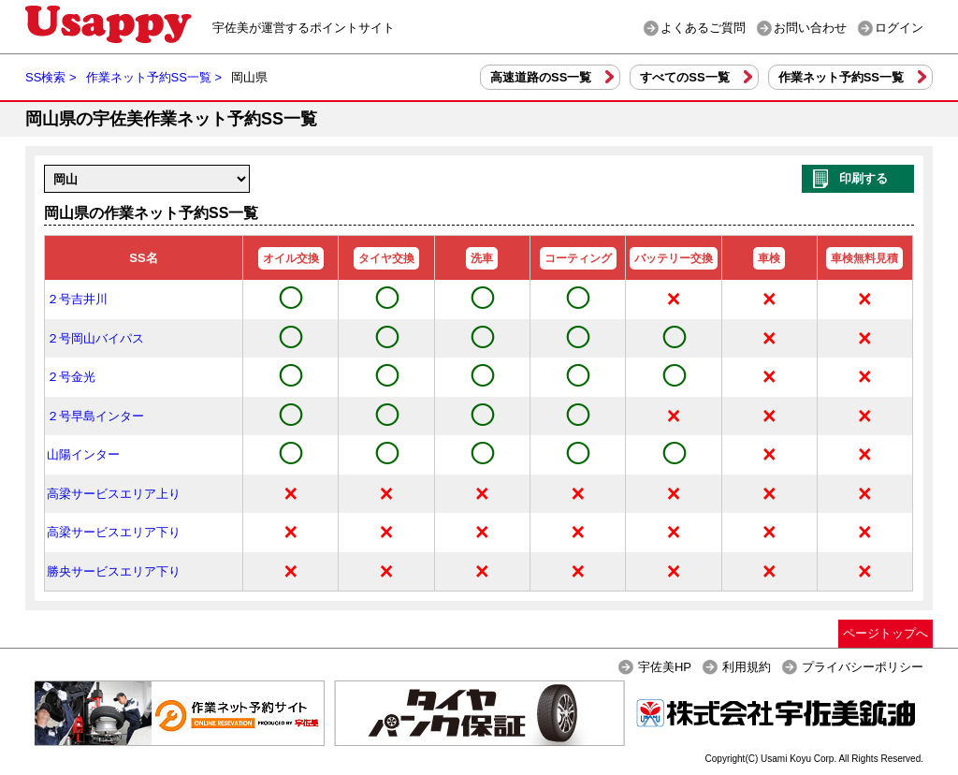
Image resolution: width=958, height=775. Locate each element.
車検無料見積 (864, 258)
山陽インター (83, 454)
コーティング (578, 258)
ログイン (899, 28)
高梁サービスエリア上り (114, 494)
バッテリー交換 (673, 258)
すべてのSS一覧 (684, 77)
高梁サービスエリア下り (114, 532)
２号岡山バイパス (95, 338)
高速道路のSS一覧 (540, 77)
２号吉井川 (77, 299)
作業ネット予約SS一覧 (841, 77)
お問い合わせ (810, 28)
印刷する (863, 178)
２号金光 (71, 377)
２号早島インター (95, 416)
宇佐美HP (664, 667)
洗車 (482, 258)
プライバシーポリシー (862, 667)
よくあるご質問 (703, 28)
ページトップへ (885, 633)
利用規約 (746, 667)
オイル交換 (291, 258)
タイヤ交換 (386, 258)
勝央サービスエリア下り (114, 571)
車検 (769, 258)
